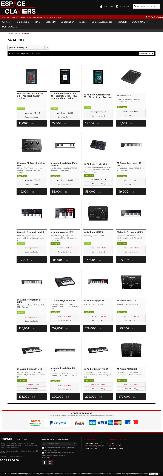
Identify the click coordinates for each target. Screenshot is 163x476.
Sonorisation (67, 22)
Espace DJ (51, 22)
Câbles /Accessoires (102, 22)
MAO (37, 22)
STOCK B (122, 22)
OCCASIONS (138, 22)
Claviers (6, 22)
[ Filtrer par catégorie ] (18, 48)
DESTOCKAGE (9, 27)
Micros (82, 22)
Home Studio (22, 22)
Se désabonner (47, 457)
